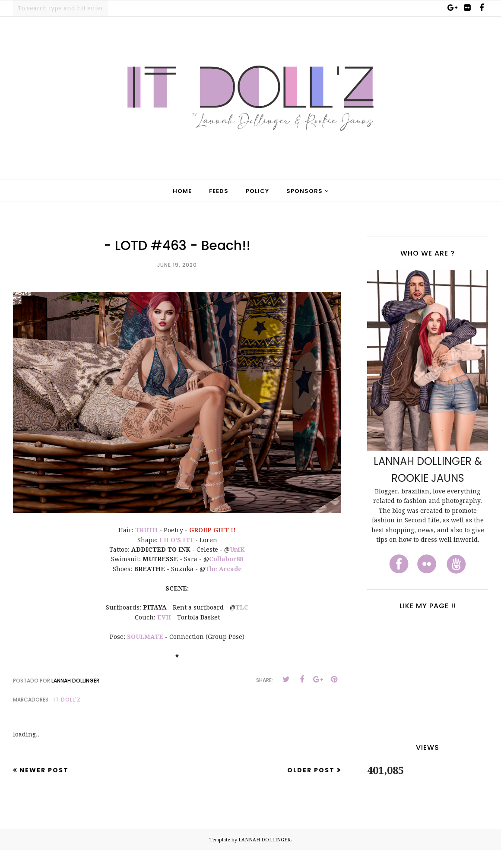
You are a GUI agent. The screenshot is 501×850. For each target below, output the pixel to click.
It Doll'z (67, 699)
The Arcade (223, 569)
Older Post (311, 770)
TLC (241, 607)
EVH (164, 617)
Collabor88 (226, 559)
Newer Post (44, 770)
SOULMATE (145, 636)
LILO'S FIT (176, 540)
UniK (237, 549)
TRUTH (146, 530)
